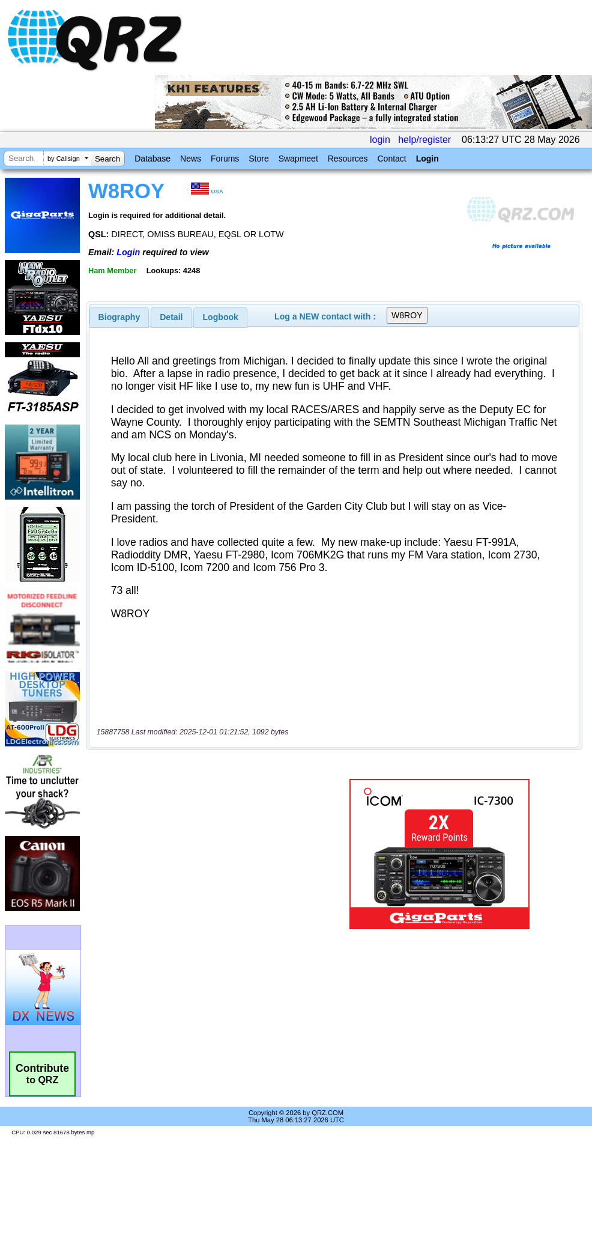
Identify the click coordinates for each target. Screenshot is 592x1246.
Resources (348, 158)
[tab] (119, 317)
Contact (391, 158)
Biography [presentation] (119, 317)
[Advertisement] (200, 854)
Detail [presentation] (171, 317)
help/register (424, 140)
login (380, 140)
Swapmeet (298, 158)
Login (427, 158)
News (190, 158)
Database (152, 158)
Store (258, 158)
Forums (225, 158)
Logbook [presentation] (220, 317)
